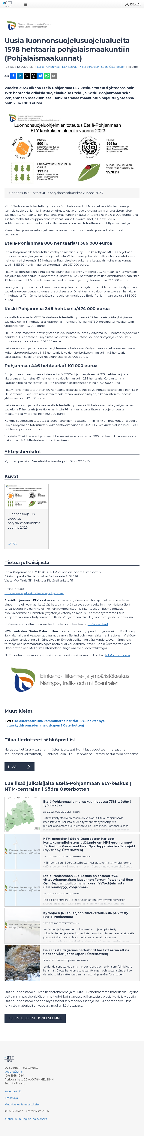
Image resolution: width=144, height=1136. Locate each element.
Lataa (12, 543)
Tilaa (20, 767)
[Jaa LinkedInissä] (20, 76)
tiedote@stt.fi (13, 1071)
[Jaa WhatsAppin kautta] (47, 76)
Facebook (10, 1091)
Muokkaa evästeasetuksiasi (22, 1104)
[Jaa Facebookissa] (13, 76)
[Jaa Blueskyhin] (40, 76)
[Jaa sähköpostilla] (54, 76)
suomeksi (10, 1119)
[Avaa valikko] (26, 4)
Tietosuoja (11, 1098)
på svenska (40, 1119)
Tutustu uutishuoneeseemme (35, 1018)
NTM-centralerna (117, 655)
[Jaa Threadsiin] (34, 76)
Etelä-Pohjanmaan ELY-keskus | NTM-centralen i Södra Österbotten (81, 66)
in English (25, 1119)
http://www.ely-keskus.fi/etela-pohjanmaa (34, 593)
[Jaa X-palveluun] (27, 76)
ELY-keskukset (98, 624)
